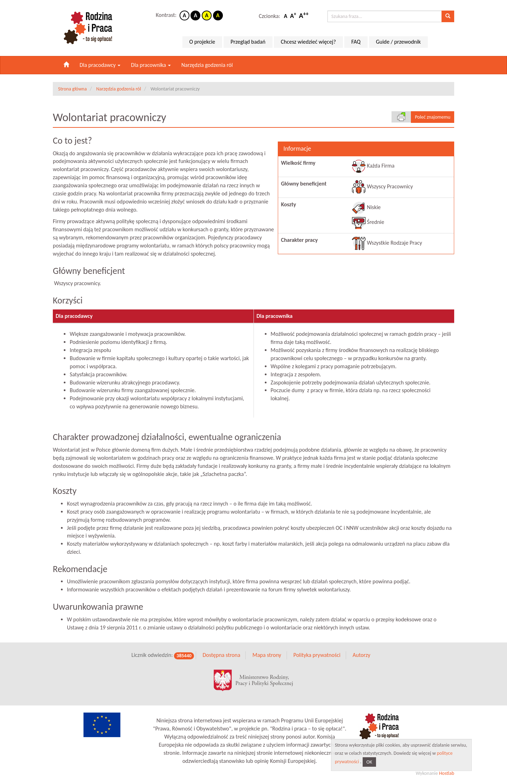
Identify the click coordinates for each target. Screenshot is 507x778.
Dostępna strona (221, 648)
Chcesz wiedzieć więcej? (308, 41)
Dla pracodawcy (100, 65)
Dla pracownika (151, 65)
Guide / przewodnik (398, 41)
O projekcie (202, 41)
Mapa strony (266, 648)
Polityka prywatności (316, 648)
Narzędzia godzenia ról (207, 65)
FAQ (356, 41)
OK (370, 762)
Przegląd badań (248, 41)
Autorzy (361, 648)
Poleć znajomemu (432, 117)
